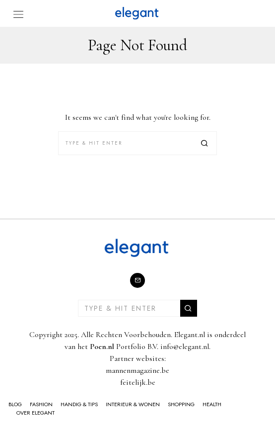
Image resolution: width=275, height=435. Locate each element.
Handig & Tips (79, 404)
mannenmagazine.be (137, 370)
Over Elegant (35, 413)
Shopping (181, 404)
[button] (205, 143)
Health (212, 404)
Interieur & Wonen (133, 404)
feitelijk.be (137, 382)
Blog (15, 404)
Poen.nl (102, 346)
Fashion (41, 404)
